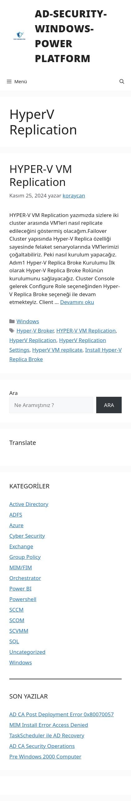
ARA (109, 405)
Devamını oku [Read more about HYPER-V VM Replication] (77, 301)
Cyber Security (27, 535)
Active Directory (28, 504)
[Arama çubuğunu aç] (122, 81)
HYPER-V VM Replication (40, 175)
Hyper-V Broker (34, 330)
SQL (14, 641)
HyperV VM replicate (57, 349)
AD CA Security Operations (42, 745)
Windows (27, 321)
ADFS (15, 514)
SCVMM (18, 630)
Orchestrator (25, 578)
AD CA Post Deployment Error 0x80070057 (61, 714)
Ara (13, 392)
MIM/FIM (20, 567)
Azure (16, 525)
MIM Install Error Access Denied (48, 724)
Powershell (22, 599)
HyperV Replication (32, 340)
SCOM (16, 620)
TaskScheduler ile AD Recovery (46, 735)
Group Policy (25, 556)
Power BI (20, 588)
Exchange (21, 546)
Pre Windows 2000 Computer (45, 756)
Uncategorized (27, 651)
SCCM (16, 609)
